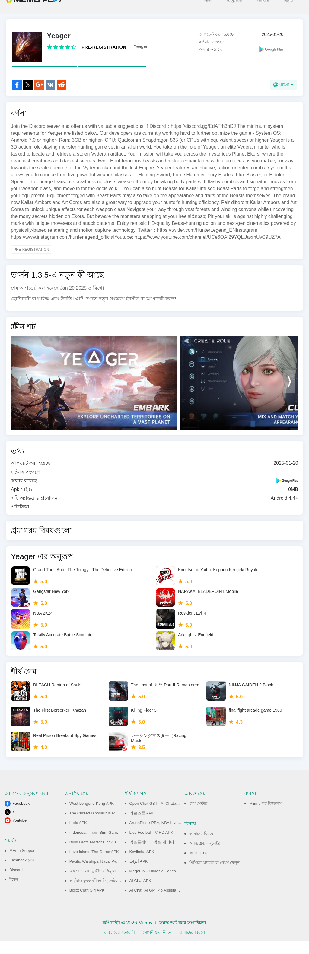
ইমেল (13, 892)
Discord (16, 883)
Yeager (141, 46)
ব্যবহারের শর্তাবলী (119, 945)
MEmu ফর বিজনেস (265, 816)
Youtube (19, 833)
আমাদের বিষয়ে (201, 847)
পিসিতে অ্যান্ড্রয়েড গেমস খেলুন (214, 876)
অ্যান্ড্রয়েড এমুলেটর (204, 856)
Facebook (21, 816)
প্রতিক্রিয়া (20, 520)
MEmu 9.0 (198, 866)
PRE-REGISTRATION (103, 46)
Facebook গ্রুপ (21, 873)
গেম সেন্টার (198, 816)
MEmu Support (22, 863)
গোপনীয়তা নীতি (156, 945)
